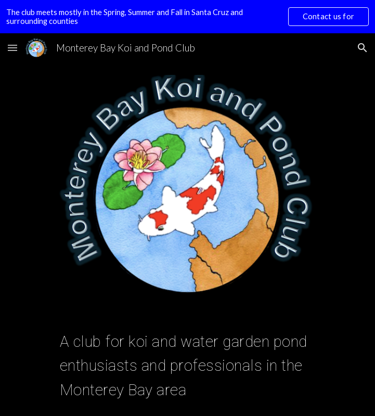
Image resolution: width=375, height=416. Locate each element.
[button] (12, 47)
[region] (187, 16)
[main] (187, 363)
